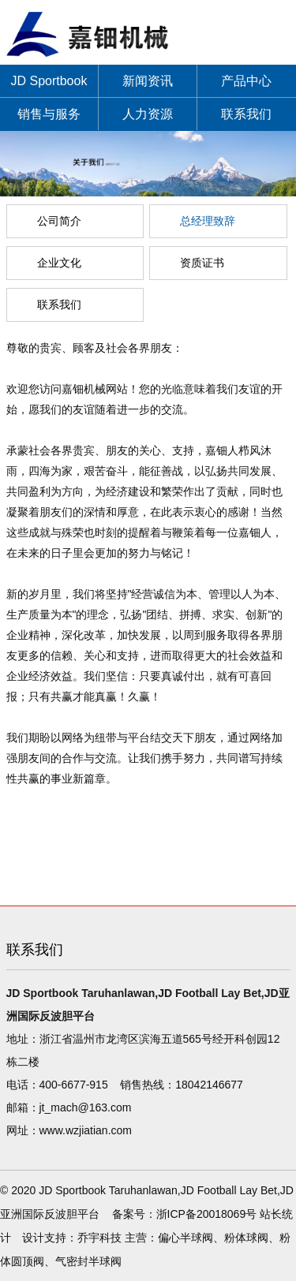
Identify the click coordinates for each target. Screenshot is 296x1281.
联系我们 (246, 114)
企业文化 (59, 262)
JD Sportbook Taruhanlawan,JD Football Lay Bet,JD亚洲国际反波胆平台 (49, 86)
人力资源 (147, 114)
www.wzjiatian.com (85, 1130)
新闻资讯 (147, 81)
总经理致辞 (207, 221)
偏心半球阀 (185, 1237)
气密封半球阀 (88, 1261)
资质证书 (202, 262)
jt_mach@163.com (85, 1107)
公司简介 (59, 221)
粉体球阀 (246, 1237)
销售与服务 (49, 114)
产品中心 (246, 81)
